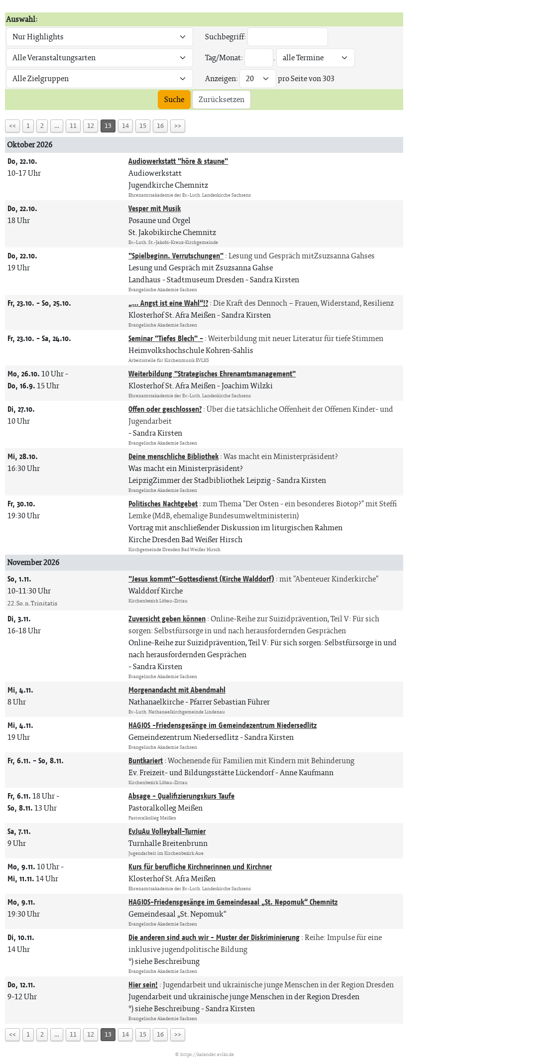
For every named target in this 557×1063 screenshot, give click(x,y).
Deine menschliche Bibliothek (173, 456)
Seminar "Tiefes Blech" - (165, 338)
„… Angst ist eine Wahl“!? (168, 303)
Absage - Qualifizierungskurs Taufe (181, 796)
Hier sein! (143, 984)
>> (177, 125)
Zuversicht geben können (167, 618)
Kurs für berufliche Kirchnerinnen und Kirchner (200, 866)
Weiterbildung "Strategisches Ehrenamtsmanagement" (212, 373)
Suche (174, 99)
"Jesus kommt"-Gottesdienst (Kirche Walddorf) (201, 579)
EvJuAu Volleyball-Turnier (167, 831)
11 (73, 125)
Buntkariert (145, 760)
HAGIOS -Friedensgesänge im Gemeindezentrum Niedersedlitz (222, 725)
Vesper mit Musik (154, 208)
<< (12, 125)
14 (125, 125)
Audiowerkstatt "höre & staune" (178, 161)
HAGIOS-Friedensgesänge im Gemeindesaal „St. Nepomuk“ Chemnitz (232, 902)
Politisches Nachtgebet (163, 503)
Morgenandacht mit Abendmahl (176, 690)
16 (160, 125)
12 (90, 125)
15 (142, 125)
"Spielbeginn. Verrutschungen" (175, 255)
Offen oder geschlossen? (165, 409)
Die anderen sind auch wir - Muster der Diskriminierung (214, 937)
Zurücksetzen (221, 99)
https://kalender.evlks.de (207, 1054)
